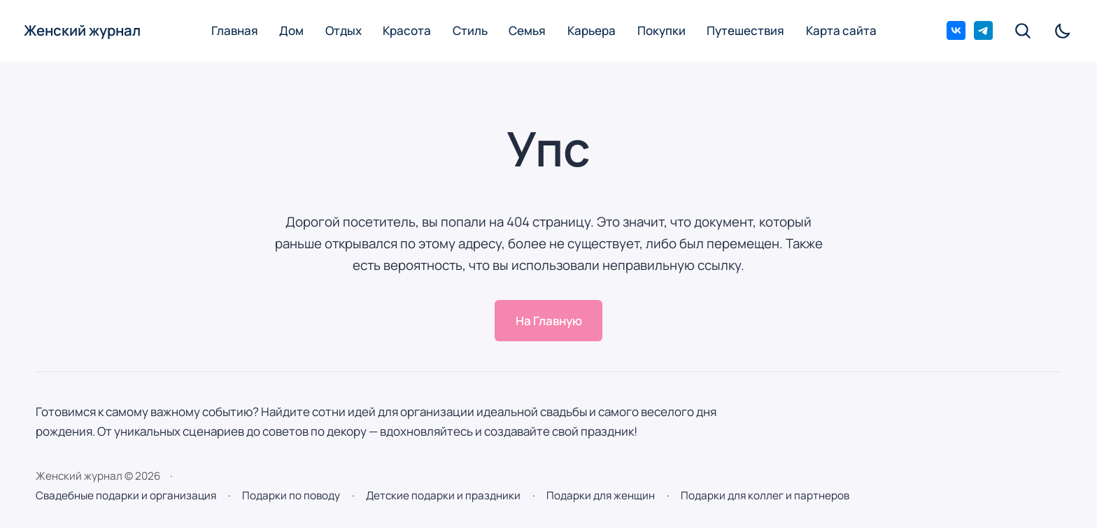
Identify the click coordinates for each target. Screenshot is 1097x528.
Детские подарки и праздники (443, 495)
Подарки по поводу (291, 495)
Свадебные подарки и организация (126, 495)
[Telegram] (983, 30)
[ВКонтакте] (956, 30)
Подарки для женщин (600, 495)
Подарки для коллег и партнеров (765, 495)
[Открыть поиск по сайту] (1024, 30)
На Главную (549, 321)
